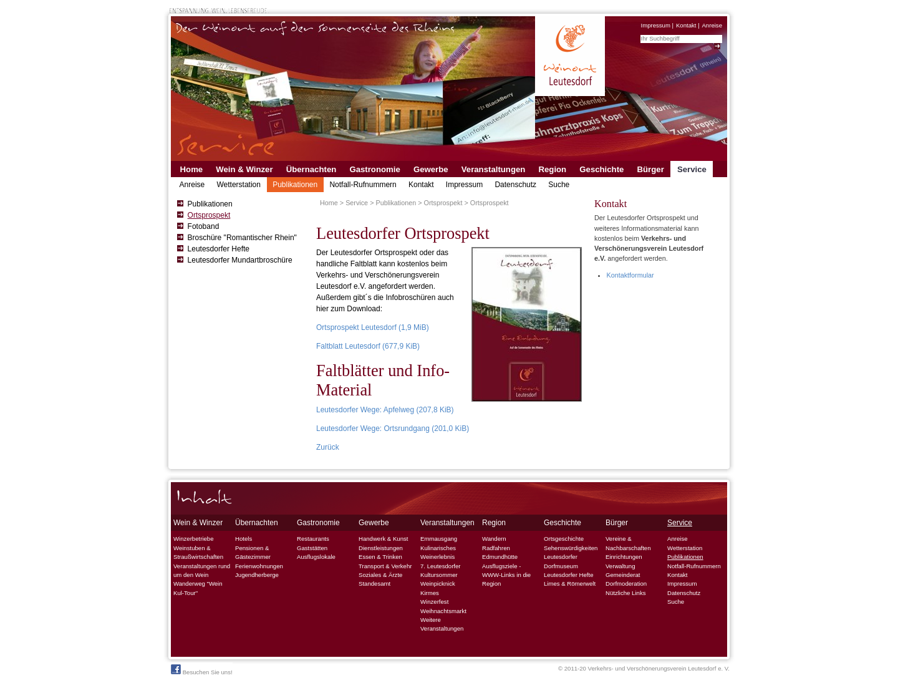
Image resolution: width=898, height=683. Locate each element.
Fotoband (204, 226)
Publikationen (295, 184)
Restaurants (313, 538)
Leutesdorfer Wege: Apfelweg (385, 409)
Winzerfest (434, 601)
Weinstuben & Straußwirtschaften (198, 552)
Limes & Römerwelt (570, 583)
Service (692, 169)
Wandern (494, 538)
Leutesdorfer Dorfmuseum (561, 561)
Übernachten (311, 169)
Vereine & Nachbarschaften (628, 543)
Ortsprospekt (209, 215)
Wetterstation (238, 184)
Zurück (327, 447)
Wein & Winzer (244, 169)
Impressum (655, 25)
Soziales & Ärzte (380, 574)
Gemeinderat (623, 574)
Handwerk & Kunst (383, 538)
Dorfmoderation (626, 583)
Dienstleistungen (381, 548)
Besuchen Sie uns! (202, 670)
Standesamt (374, 583)
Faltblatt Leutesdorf (368, 346)
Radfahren (496, 548)
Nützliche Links (626, 592)
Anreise (712, 25)
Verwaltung (620, 566)
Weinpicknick (437, 583)
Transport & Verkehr (385, 566)
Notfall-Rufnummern (362, 184)
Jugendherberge (257, 574)
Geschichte (601, 169)
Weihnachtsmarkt (443, 611)
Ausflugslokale (316, 556)
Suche (558, 184)
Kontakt (686, 25)
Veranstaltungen (493, 169)
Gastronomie (374, 169)
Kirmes (429, 592)
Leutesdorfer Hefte (218, 249)
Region (552, 169)
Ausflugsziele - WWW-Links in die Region (506, 575)
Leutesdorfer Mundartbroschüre (240, 260)
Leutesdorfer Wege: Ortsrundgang (392, 428)
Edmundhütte (500, 556)
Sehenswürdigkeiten (570, 548)
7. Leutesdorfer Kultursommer (440, 570)
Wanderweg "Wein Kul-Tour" (198, 588)
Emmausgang (438, 538)
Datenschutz (515, 184)
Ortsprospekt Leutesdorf (372, 327)
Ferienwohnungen (259, 566)
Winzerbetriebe (193, 538)
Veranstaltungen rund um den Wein (201, 570)
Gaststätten (312, 548)
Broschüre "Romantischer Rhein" (242, 237)
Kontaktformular (630, 275)
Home (191, 169)
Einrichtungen (624, 556)
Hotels (243, 538)
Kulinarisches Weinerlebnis (438, 552)
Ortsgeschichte (564, 538)
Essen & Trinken (380, 556)
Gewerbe (430, 169)
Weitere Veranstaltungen (441, 624)
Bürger (650, 169)
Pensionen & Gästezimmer (253, 552)
